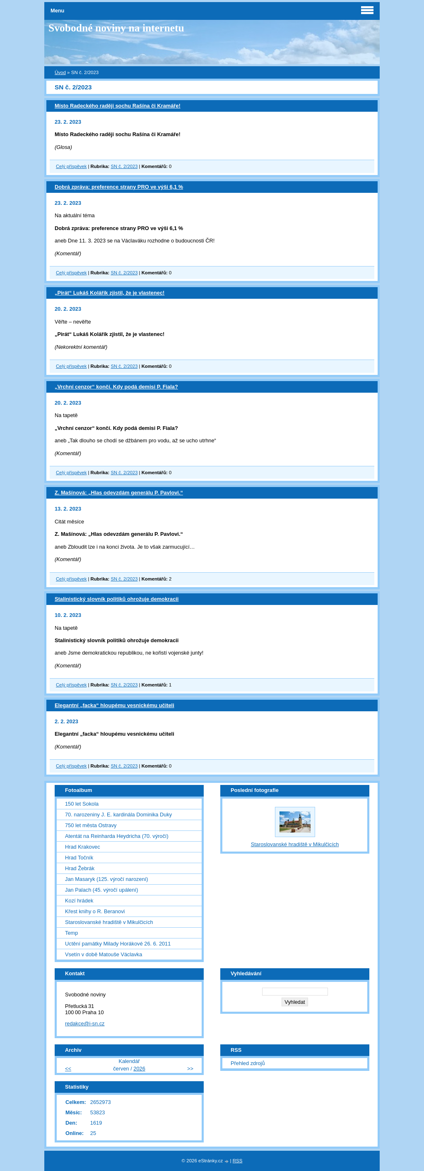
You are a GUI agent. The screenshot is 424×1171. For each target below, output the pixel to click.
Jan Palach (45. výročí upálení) (101, 890)
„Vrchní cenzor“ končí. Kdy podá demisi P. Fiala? (116, 387)
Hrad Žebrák (79, 868)
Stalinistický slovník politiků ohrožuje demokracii (116, 599)
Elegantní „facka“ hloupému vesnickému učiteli (114, 705)
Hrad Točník (79, 857)
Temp (71, 933)
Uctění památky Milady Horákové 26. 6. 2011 (118, 944)
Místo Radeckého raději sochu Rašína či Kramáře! (118, 106)
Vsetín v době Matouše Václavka (103, 954)
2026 (139, 1068)
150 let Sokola (82, 804)
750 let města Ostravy (90, 825)
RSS (238, 1160)
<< (68, 1068)
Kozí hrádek (79, 900)
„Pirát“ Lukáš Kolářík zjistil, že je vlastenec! (109, 293)
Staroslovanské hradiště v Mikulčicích (109, 922)
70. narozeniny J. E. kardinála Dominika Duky (118, 814)
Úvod (60, 72)
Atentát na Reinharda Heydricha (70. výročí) (117, 836)
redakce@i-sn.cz (85, 1023)
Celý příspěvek (71, 166)
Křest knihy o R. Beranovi (95, 911)
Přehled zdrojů (248, 1063)
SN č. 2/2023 (124, 166)
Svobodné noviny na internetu (116, 28)
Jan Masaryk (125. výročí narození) (106, 879)
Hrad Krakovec (82, 847)
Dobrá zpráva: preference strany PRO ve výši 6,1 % (119, 187)
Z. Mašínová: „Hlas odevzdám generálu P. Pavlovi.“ (119, 493)
